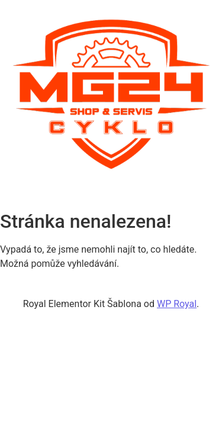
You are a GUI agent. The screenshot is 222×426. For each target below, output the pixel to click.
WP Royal (177, 303)
